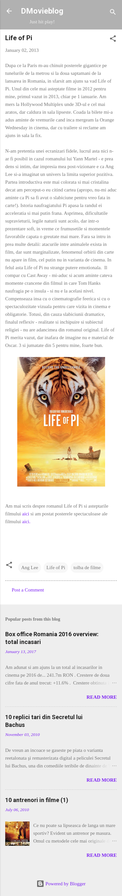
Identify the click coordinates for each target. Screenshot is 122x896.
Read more (102, 697)
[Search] (113, 13)
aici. (26, 521)
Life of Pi (56, 567)
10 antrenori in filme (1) (36, 800)
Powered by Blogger (61, 883)
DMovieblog (42, 11)
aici (25, 513)
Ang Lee (29, 567)
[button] (113, 40)
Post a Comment (28, 589)
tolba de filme (87, 567)
